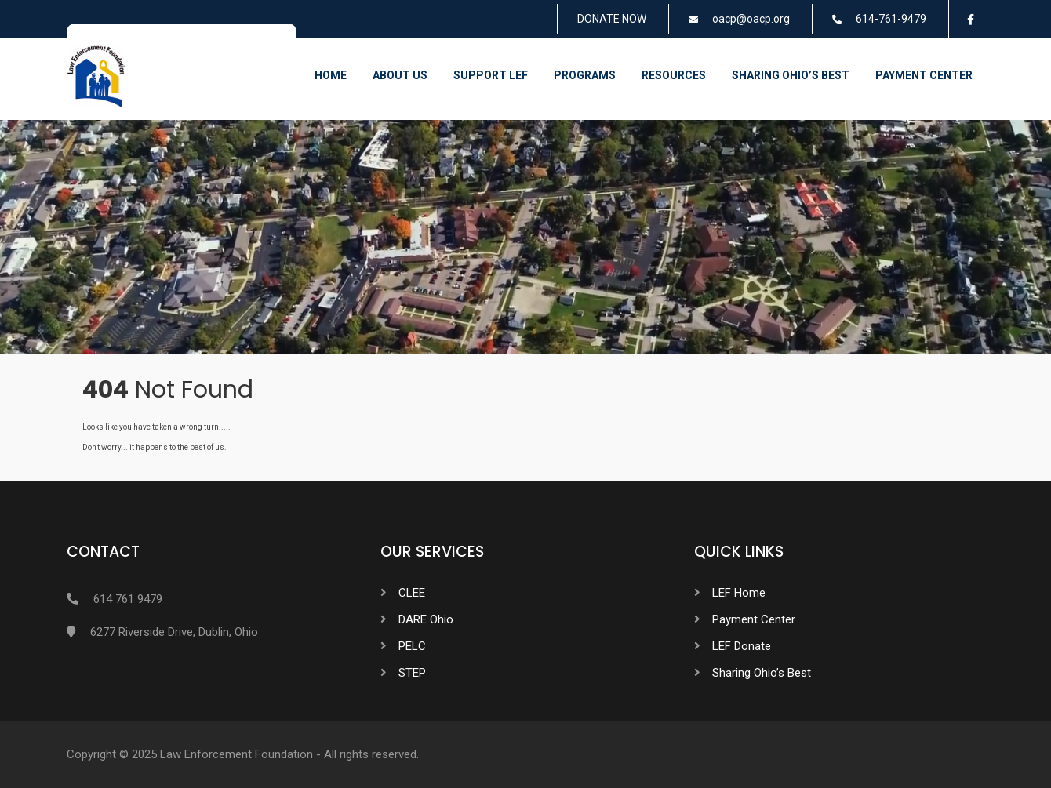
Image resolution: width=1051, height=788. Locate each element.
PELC (412, 646)
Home (331, 75)
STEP (412, 673)
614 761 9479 (127, 599)
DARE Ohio (425, 619)
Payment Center (924, 75)
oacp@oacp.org (751, 19)
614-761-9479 (891, 19)
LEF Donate (741, 646)
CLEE (411, 593)
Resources (674, 75)
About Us (400, 75)
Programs (585, 75)
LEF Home (739, 593)
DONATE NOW (611, 19)
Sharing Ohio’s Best (790, 75)
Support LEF (490, 75)
